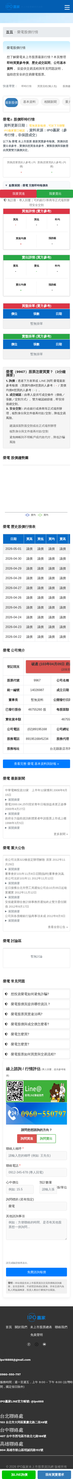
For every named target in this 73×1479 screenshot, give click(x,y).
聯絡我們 (61, 1327)
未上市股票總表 (41, 1327)
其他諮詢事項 (15, 1216)
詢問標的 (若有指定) (20, 1199)
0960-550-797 (10, 1374)
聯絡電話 (12, 1165)
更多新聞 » (61, 834)
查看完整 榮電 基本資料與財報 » (36, 763)
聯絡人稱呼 (14, 1148)
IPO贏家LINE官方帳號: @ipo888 (22, 1401)
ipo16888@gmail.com (15, 1360)
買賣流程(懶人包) (47, 86)
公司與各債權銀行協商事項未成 (26, 916)
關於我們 (21, 1327)
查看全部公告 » (58, 927)
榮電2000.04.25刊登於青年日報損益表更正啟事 (36, 804)
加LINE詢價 (19, 1474)
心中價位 (12, 1182)
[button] (36, 994)
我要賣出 (55, 193)
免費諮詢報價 (36, 1272)
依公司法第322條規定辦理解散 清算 (29, 859)
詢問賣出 (46, 1138)
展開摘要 (14, 799)
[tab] (36, 994)
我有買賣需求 (54, 1474)
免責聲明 (36, 1334)
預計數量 (46, 1182)
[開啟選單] (67, 7)
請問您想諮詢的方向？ (36, 1130)
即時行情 (26, 86)
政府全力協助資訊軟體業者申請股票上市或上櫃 (35, 818)
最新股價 (11, 102)
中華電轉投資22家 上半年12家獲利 (29, 790)
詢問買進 (27, 1138)
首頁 (9, 32)
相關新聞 (50, 101)
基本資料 (29, 101)
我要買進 (18, 193)
